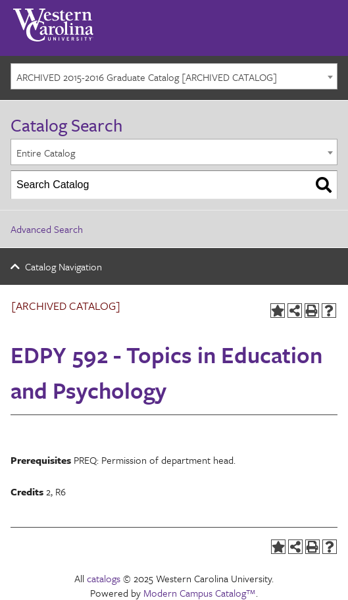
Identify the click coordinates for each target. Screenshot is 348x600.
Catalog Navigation (63, 266)
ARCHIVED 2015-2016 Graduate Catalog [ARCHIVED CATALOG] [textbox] (146, 77)
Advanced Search (47, 229)
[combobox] (174, 76)
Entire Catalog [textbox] (45, 152)
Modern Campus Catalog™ (199, 593)
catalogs (103, 578)
